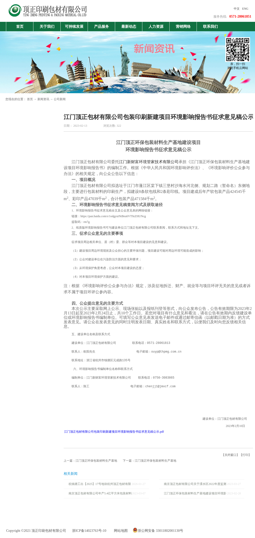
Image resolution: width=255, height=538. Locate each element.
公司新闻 (60, 99)
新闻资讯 (43, 99)
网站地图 (120, 531)
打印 (245, 455)
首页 (20, 27)
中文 (237, 8)
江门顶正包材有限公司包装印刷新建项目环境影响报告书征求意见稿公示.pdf (114, 431)
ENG (245, 8)
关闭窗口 (230, 455)
